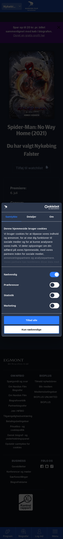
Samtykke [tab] (11, 216)
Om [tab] (52, 216)
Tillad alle (31, 320)
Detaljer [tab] (31, 216)
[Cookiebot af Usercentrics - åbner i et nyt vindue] (45, 207)
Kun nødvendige (31, 329)
